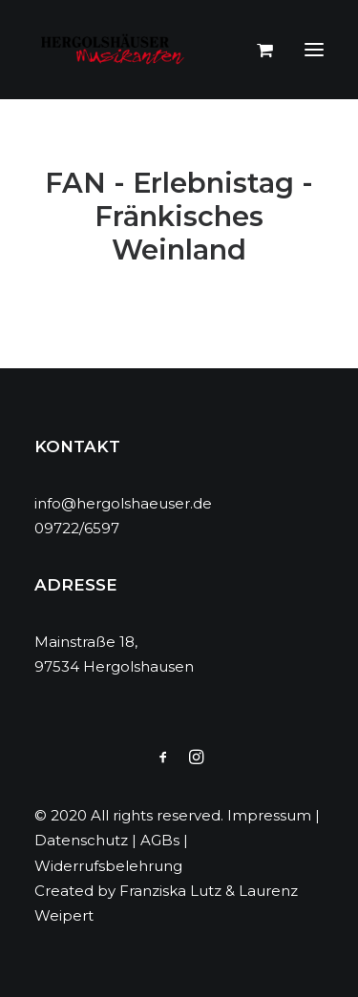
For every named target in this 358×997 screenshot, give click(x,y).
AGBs (159, 840)
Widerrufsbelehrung (108, 866)
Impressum (269, 815)
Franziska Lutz (170, 891)
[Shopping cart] (256, 49)
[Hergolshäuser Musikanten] (115, 49)
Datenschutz (81, 840)
